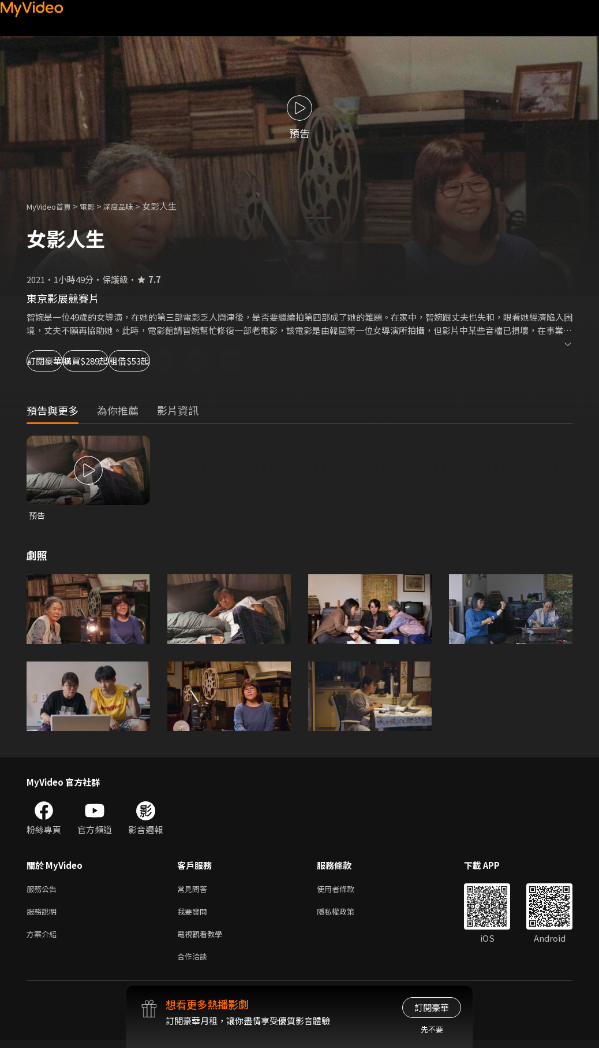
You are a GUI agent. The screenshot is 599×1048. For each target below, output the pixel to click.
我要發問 (194, 915)
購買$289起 (136, 361)
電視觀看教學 (203, 939)
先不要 (432, 1029)
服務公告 (44, 891)
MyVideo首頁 (53, 206)
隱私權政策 (345, 915)
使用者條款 (345, 891)
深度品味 (131, 206)
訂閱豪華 (58, 361)
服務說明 (44, 915)
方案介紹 (44, 939)
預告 (37, 516)
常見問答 (194, 891)
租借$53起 (217, 361)
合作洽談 (194, 963)
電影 (96, 206)
